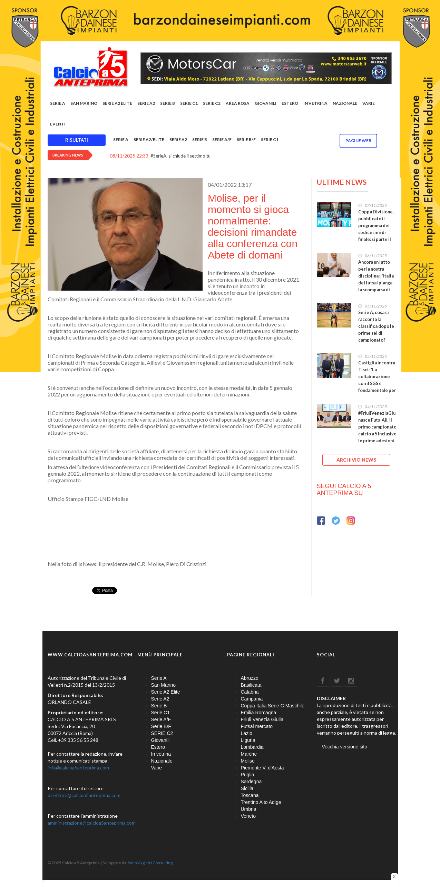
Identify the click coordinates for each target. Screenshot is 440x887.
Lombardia (252, 747)
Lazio (246, 733)
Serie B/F (246, 139)
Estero (290, 103)
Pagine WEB (358, 140)
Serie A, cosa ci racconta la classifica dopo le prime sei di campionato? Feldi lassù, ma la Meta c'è (376, 333)
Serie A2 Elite (117, 103)
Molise (248, 761)
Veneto (248, 816)
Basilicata (251, 685)
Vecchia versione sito (345, 746)
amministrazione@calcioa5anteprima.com (92, 823)
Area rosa (238, 103)
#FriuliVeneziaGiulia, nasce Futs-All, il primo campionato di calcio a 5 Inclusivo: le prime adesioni (380, 427)
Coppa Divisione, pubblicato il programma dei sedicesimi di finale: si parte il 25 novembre (376, 229)
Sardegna (251, 781)
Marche (249, 754)
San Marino (83, 103)
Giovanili (265, 103)
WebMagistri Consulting (150, 862)
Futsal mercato (257, 726)
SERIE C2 (212, 103)
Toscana (250, 795)
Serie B (167, 103)
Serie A (57, 103)
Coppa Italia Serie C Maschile (272, 705)
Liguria (248, 740)
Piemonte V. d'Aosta (262, 767)
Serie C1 (189, 103)
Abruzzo (249, 678)
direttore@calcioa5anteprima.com (84, 795)
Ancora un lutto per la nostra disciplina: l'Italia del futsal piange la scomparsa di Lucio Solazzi (376, 279)
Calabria (250, 692)
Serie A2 (146, 103)
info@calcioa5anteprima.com (78, 767)
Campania (252, 699)
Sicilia (247, 788)
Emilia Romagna (258, 712)
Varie (368, 103)
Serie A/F (222, 139)
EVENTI (58, 124)
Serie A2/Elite (149, 139)
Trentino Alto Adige (261, 802)
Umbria (248, 809)
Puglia (247, 774)
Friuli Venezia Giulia (262, 719)
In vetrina (315, 103)
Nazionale (345, 103)
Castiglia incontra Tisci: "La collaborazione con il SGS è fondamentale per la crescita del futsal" (377, 383)
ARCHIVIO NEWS (356, 460)
